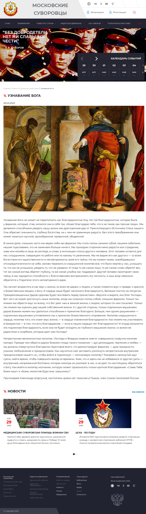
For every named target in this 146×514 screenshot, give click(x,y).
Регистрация (119, 12)
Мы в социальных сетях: (120, 481)
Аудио (79, 491)
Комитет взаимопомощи (36, 493)
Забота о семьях (63, 480)
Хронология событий (39, 480)
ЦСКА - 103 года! (85, 432)
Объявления (24, 23)
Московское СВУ (10, 485)
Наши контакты (9, 496)
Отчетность (81, 494)
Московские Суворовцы (50, 9)
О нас (7, 23)
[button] (73, 75)
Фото (79, 484)
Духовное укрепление (39, 489)
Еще (139, 23)
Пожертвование (63, 476)
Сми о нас (7, 492)
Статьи (59, 491)
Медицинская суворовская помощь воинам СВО (36, 432)
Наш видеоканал (118, 477)
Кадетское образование (35, 484)
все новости (138, 392)
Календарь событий (126, 58)
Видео (79, 487)
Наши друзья (82, 476)
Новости (59, 487)
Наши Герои (8, 489)
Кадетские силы (36, 498)
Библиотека (82, 480)
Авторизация (97, 12)
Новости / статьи (45, 23)
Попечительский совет (119, 23)
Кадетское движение (71, 23)
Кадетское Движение (38, 476)
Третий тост (61, 484)
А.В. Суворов (95, 23)
